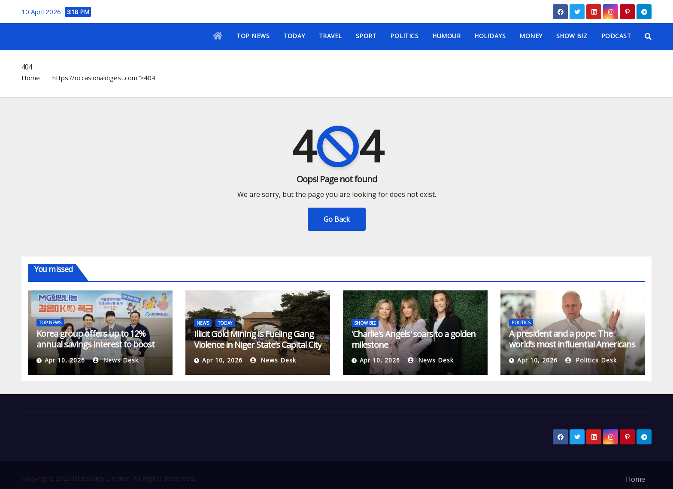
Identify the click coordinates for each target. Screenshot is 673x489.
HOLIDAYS (490, 36)
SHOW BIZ (572, 36)
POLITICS (404, 36)
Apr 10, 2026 (65, 360)
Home (30, 77)
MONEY (531, 36)
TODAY (294, 36)
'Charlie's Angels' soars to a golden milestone (414, 339)
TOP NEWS (253, 36)
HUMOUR (446, 36)
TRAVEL (330, 36)
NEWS (203, 323)
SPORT (366, 36)
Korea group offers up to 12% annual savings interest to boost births (95, 344)
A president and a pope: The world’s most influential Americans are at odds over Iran (572, 344)
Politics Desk (591, 360)
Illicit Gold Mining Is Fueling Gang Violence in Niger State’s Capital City (257, 339)
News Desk (116, 360)
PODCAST (616, 36)
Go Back (337, 219)
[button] (648, 36)
